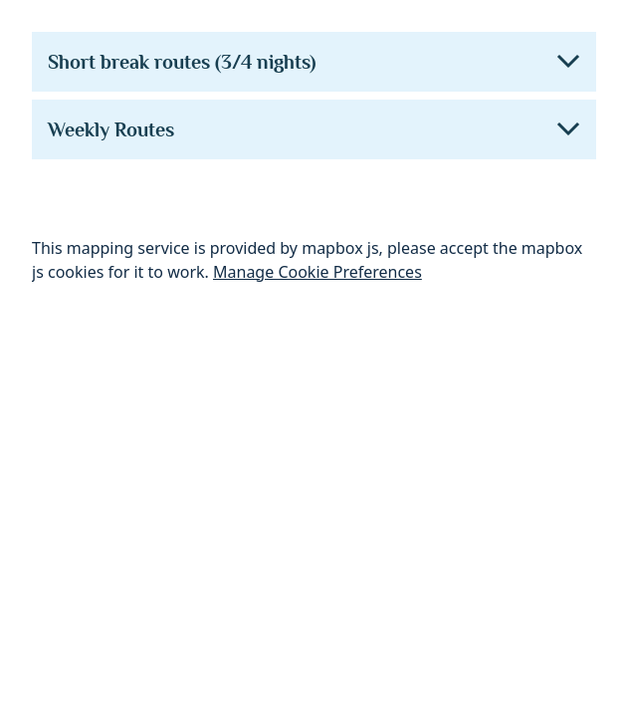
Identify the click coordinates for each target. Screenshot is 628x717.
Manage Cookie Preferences (317, 272)
